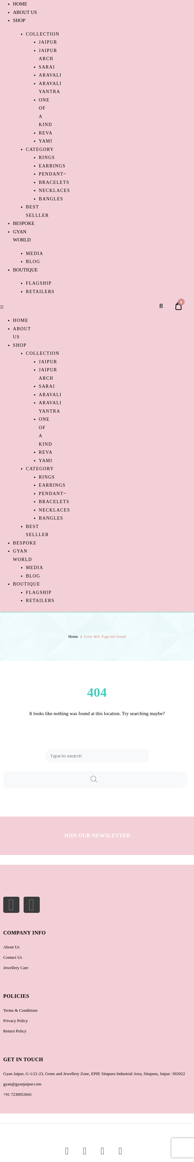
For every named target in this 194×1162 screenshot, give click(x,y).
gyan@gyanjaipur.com (22, 1084)
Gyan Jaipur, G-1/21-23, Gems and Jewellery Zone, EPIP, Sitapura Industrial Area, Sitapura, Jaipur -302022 (94, 1073)
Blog (33, 261)
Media (34, 253)
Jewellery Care (15, 967)
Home (73, 636)
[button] (19, 307)
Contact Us (12, 957)
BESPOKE (24, 223)
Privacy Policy (15, 1020)
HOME (20, 3)
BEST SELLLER (37, 211)
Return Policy (15, 1031)
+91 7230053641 (17, 1094)
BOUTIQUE (25, 269)
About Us (11, 947)
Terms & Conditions (20, 1010)
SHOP (19, 20)
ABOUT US (25, 12)
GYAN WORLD (22, 555)
